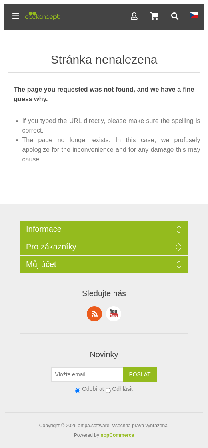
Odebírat (93, 389)
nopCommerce (117, 435)
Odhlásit (122, 389)
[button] (15, 16)
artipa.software (94, 425)
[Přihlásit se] (87, 374)
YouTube (113, 313)
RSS (94, 313)
